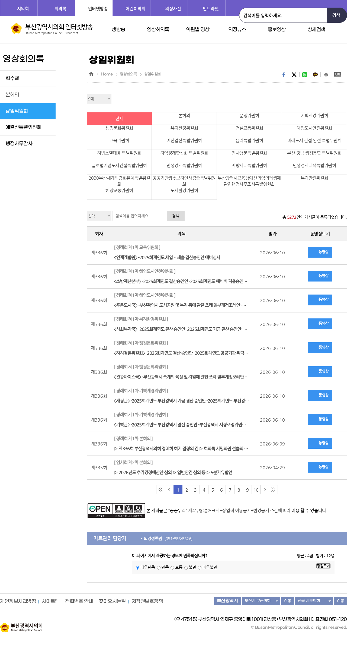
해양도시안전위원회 (314, 128)
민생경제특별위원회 (184, 165)
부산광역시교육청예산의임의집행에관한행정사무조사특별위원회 (249, 181)
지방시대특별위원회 (249, 165)
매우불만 (210, 567)
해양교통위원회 (119, 190)
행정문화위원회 (119, 128)
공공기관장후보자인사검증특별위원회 (184, 181)
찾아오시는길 (112, 601)
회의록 (60, 8)
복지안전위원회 (314, 178)
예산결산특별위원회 (184, 140)
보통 (178, 567)
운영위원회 (249, 115)
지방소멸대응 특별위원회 (119, 153)
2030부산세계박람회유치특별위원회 (119, 181)
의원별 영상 (198, 30)
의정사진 (173, 8)
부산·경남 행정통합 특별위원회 (314, 153)
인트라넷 (211, 8)
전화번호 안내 (79, 601)
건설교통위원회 (249, 128)
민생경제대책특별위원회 (314, 165)
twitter (294, 74)
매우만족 (147, 567)
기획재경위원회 (314, 115)
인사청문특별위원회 (249, 153)
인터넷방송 (98, 8)
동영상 (323, 251)
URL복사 (338, 74)
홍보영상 (277, 30)
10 (255, 489)
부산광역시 (227, 601)
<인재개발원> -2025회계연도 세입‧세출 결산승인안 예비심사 (181, 252)
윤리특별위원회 (249, 140)
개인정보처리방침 (18, 601)
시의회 (23, 8)
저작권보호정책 (147, 601)
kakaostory (315, 74)
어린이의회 (135, 8)
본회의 (184, 115)
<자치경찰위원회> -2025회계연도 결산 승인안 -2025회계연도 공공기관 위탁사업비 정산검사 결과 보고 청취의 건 (183, 347)
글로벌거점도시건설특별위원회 (119, 165)
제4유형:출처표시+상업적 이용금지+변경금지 (228, 510)
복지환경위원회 (184, 128)
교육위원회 (119, 140)
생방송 (118, 30)
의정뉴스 (237, 30)
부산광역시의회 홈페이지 (21, 624)
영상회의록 (158, 30)
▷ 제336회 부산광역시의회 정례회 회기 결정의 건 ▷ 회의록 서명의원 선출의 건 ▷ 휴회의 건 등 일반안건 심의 (183, 443)
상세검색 (316, 30)
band (304, 74)
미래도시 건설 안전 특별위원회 (314, 140)
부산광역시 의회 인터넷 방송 (52, 29)
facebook (283, 74)
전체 (119, 118)
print (325, 74)
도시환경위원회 (184, 190)
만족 (165, 567)
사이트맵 (50, 601)
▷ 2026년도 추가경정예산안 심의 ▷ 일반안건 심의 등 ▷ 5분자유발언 (181, 467)
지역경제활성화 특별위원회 (184, 153)
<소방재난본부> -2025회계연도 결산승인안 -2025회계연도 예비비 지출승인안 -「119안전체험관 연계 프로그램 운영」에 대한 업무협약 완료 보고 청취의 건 (183, 275)
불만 (192, 567)
